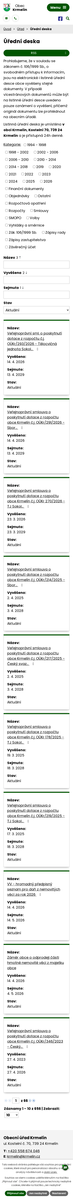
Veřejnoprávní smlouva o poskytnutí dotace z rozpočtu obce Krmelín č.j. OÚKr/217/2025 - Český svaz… (36, 656)
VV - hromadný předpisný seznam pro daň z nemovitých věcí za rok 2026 (33, 889)
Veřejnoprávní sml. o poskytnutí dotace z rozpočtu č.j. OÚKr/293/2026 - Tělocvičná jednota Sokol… (34, 341)
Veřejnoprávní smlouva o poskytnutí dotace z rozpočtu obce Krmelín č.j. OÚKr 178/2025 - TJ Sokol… (35, 734)
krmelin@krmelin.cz (23, 1156)
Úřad (20, 29)
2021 (12, 174)
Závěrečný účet (22, 247)
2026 (48, 181)
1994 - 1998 (36, 144)
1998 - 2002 (19, 152)
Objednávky (19, 195)
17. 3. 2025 (15, 833)
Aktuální (14, 387)
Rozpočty (17, 210)
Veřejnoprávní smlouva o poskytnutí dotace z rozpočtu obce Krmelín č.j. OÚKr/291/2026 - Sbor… (36, 420)
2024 (13, 181)
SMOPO (15, 217)
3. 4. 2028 (15, 610)
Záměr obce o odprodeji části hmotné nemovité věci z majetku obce (35, 962)
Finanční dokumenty (26, 188)
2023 (46, 174)
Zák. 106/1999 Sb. (23, 232)
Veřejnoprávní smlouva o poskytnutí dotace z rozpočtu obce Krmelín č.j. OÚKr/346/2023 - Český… (35, 1038)
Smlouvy (41, 210)
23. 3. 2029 (16, 532)
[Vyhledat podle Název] (36, 264)
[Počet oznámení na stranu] (11, 1115)
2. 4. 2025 (15, 597)
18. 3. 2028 (15, 768)
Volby (35, 217)
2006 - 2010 (19, 159)
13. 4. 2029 (15, 374)
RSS (49, 53)
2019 (40, 166)
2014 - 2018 (18, 166)
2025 (30, 181)
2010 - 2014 (46, 159)
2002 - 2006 (47, 152)
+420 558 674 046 (24, 1150)
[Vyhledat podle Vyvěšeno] (36, 280)
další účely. (50, 1172)
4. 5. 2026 (15, 993)
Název (11, 257)
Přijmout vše (15, 1193)
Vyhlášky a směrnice (26, 225)
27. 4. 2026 (16, 1072)
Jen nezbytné (38, 1193)
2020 (56, 166)
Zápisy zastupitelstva (27, 239)
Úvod (7, 29)
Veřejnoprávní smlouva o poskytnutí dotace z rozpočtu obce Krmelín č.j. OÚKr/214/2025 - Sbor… (36, 577)
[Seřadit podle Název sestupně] (20, 258)
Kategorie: (12, 144)
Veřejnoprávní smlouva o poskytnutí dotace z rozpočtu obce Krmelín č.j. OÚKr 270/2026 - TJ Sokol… (36, 498)
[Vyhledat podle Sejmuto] (36, 295)
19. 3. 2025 (15, 755)
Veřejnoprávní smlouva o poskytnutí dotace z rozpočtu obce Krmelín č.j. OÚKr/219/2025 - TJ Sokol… (36, 813)
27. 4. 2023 (16, 1059)
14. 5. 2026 (16, 920)
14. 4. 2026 (16, 361)
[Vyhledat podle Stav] (36, 310)
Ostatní (44, 195)
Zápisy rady (55, 232)
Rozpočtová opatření (27, 203)
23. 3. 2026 (16, 519)
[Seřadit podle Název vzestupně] (20, 256)
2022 (29, 174)
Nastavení (59, 1193)
